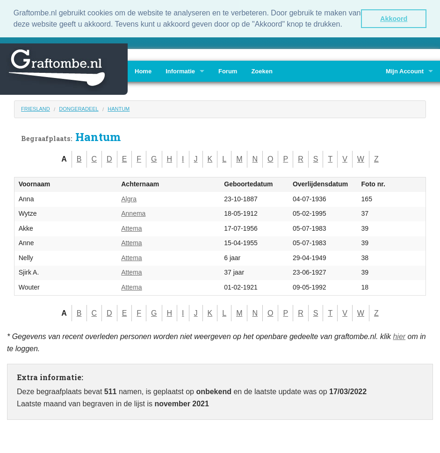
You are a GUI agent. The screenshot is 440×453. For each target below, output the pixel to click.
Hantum (119, 109)
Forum (227, 71)
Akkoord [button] (393, 18)
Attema (131, 228)
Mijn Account (405, 71)
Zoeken (262, 71)
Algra (129, 199)
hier (399, 336)
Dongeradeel (78, 109)
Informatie (180, 71)
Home (143, 71)
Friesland (35, 109)
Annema (133, 213)
